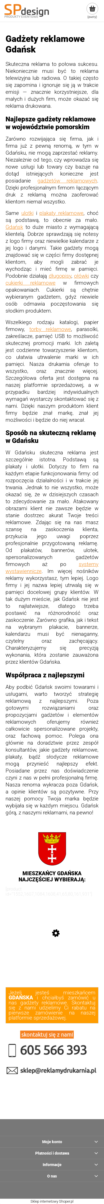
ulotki (27, 213)
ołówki (81, 276)
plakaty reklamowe (61, 213)
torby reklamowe (50, 329)
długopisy (60, 276)
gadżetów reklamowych (67, 181)
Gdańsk (14, 227)
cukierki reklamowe (30, 283)
